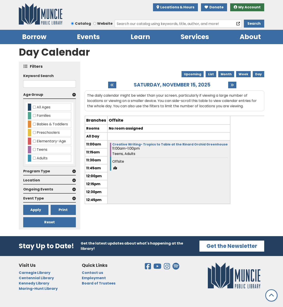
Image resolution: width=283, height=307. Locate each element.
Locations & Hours (176, 7)
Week (243, 74)
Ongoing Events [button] (38, 189)
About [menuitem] (250, 36)
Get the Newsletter (232, 246)
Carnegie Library (34, 272)
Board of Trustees (98, 283)
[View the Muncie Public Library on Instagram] (167, 267)
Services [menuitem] (195, 36)
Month (226, 74)
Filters (37, 66)
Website (105, 23)
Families (44, 115)
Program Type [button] (36, 171)
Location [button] (31, 180)
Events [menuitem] (88, 36)
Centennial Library (36, 278)
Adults (42, 158)
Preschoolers (48, 132)
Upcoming (192, 74)
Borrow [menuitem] (34, 36)
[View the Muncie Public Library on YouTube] (157, 267)
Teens (42, 149)
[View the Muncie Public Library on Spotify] (175, 267)
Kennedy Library (34, 283)
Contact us (92, 272)
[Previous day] (112, 85)
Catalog (83, 23)
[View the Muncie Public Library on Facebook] (148, 267)
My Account (247, 7)
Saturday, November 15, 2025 (172, 85)
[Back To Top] (271, 295)
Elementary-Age (51, 141)
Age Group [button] (33, 94)
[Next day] (232, 85)
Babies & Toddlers (52, 124)
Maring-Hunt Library (38, 288)
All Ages (43, 107)
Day (258, 74)
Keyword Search (38, 75)
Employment (94, 278)
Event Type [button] (33, 198)
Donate (214, 7)
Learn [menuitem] (140, 36)
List (211, 74)
